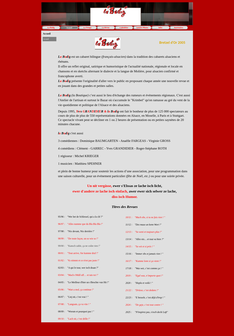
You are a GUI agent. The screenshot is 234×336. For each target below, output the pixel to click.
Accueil (69, 28)
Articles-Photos (142, 28)
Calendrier (124, 28)
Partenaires (178, 28)
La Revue (105, 28)
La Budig (51, 28)
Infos (160, 28)
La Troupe (87, 28)
